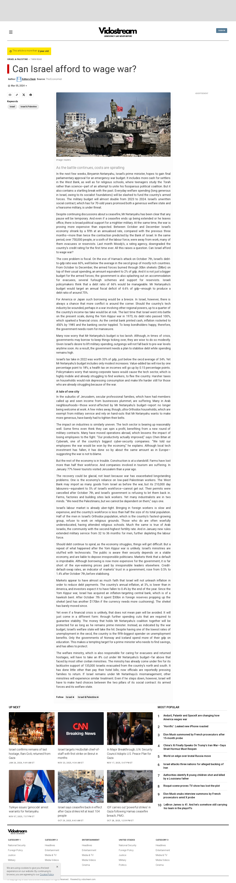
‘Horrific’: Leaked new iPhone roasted (187, 726)
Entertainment (52, 850)
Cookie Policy (47, 874)
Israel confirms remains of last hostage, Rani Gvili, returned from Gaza (29, 753)
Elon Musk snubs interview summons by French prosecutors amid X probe (192, 795)
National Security (17, 845)
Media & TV (51, 855)
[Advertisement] (118, 10)
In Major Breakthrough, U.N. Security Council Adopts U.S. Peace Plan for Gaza (129, 753)
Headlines (50, 845)
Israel (70, 697)
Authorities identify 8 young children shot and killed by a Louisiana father (194, 776)
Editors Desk (29, 79)
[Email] (10, 94)
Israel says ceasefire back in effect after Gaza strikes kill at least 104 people (80, 811)
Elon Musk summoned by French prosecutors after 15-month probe (194, 736)
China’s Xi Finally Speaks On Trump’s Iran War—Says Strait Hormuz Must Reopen (194, 747)
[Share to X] (24, 94)
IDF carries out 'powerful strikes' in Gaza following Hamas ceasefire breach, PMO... (129, 811)
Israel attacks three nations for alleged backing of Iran (193, 766)
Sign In (221, 30)
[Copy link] (17, 94)
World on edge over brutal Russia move (187, 756)
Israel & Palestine (88, 697)
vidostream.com (88, 879)
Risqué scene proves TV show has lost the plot (191, 785)
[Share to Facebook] (30, 94)
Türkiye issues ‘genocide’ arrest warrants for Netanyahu (28, 809)
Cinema (86, 865)
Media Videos (52, 860)
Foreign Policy (15, 850)
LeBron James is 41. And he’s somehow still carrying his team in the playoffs (195, 806)
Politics (123, 865)
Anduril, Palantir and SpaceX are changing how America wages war (191, 717)
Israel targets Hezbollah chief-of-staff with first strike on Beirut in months (78, 753)
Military (11, 860)
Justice (11, 855)
